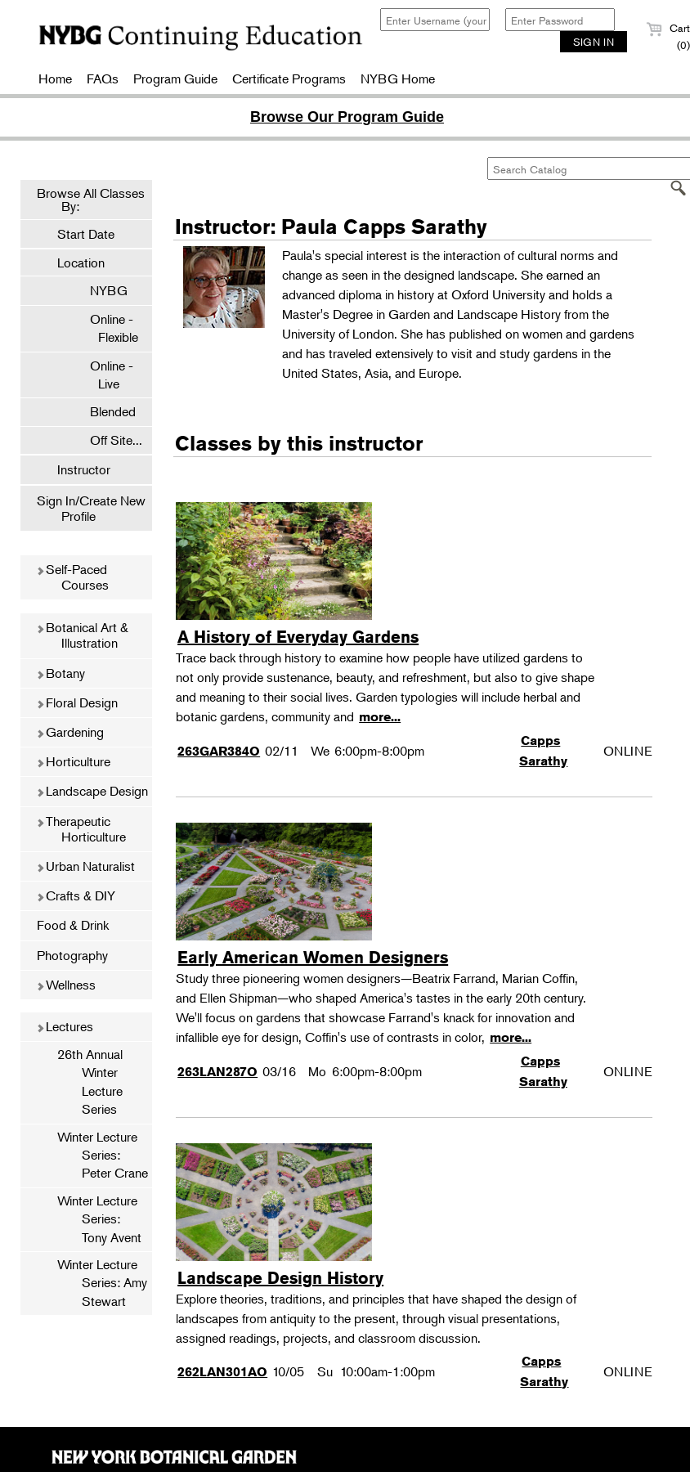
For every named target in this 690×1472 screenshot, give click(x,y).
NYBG (101, 290)
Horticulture (73, 761)
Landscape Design (92, 791)
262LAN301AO (222, 1372)
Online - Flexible (106, 328)
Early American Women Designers (312, 957)
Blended (105, 411)
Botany (60, 673)
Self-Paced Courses (72, 577)
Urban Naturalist (85, 866)
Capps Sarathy (543, 751)
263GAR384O (218, 751)
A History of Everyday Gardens (298, 636)
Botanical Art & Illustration (82, 635)
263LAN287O (217, 1071)
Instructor (83, 469)
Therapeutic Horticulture (81, 829)
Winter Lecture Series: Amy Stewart (102, 1282)
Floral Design (77, 702)
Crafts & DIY (75, 895)
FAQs (103, 78)
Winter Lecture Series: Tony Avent (99, 1218)
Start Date (85, 234)
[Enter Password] (560, 19)
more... (380, 717)
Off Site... (108, 440)
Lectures (64, 1026)
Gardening (70, 732)
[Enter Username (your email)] (435, 19)
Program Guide (175, 78)
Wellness (66, 984)
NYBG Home (398, 78)
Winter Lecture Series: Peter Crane (102, 1155)
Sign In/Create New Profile (91, 508)
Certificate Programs (289, 78)
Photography (72, 955)
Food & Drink (73, 925)
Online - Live (103, 374)
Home (55, 78)
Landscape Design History (280, 1278)
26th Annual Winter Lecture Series (90, 1081)
